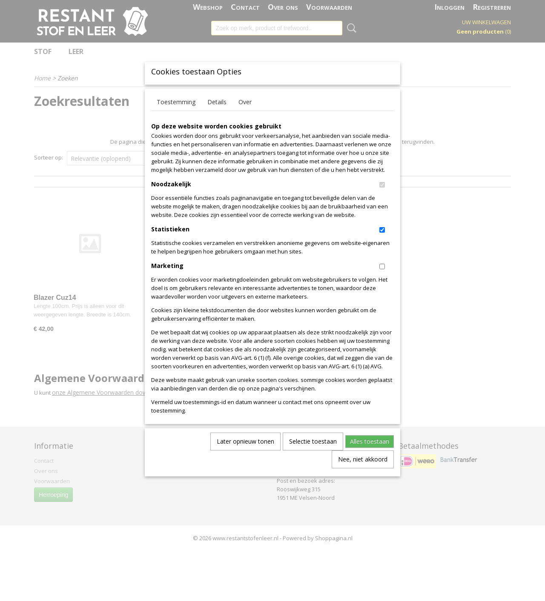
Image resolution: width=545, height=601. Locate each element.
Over (245, 116)
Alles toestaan (369, 455)
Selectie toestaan (313, 455)
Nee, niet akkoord (362, 473)
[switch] (382, 199)
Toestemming (176, 116)
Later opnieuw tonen (245, 455)
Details (217, 116)
